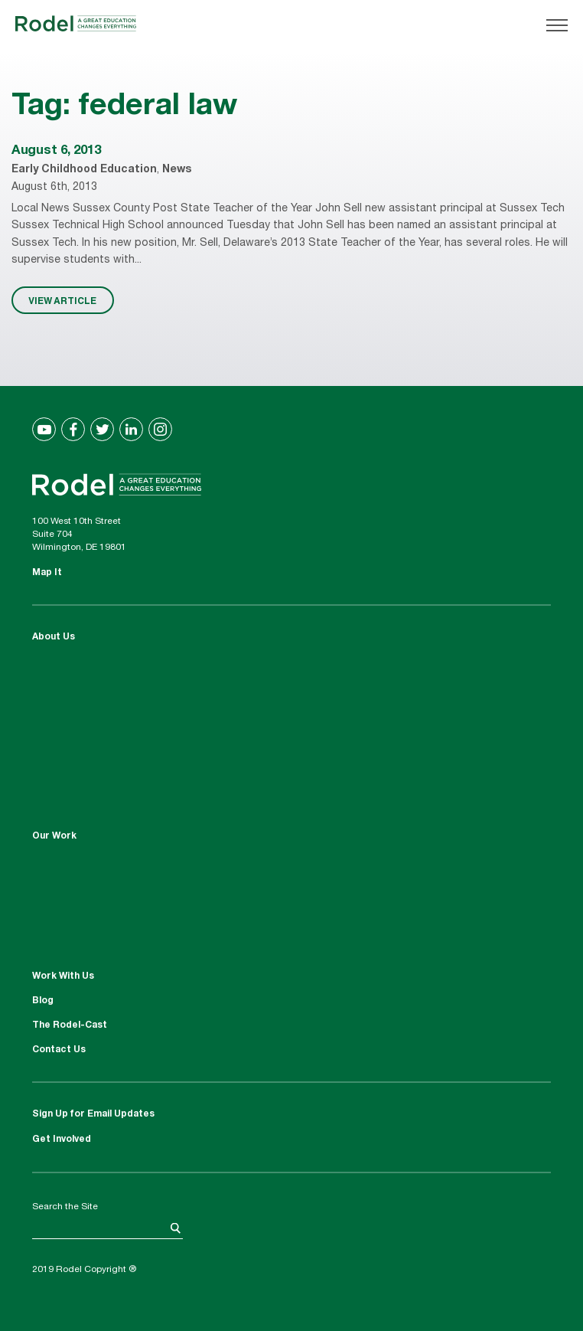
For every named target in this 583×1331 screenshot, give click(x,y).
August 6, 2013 (55, 151)
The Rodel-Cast (69, 1025)
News (176, 170)
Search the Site (65, 1207)
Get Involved (61, 1139)
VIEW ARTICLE (62, 300)
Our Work (54, 836)
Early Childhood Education (84, 170)
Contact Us (59, 1050)
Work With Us (63, 976)
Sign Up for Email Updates (93, 1114)
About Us (53, 637)
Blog (43, 1001)
